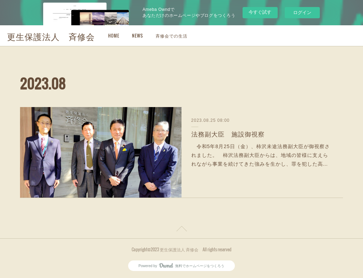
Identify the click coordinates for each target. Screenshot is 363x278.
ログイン (302, 12)
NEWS (137, 36)
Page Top (181, 230)
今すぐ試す (260, 12)
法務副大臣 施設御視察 (228, 134)
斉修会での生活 (171, 36)
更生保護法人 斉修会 (51, 36)
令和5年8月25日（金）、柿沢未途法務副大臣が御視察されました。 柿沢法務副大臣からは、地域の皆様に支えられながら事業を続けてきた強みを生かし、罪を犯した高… (260, 155)
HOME (113, 36)
